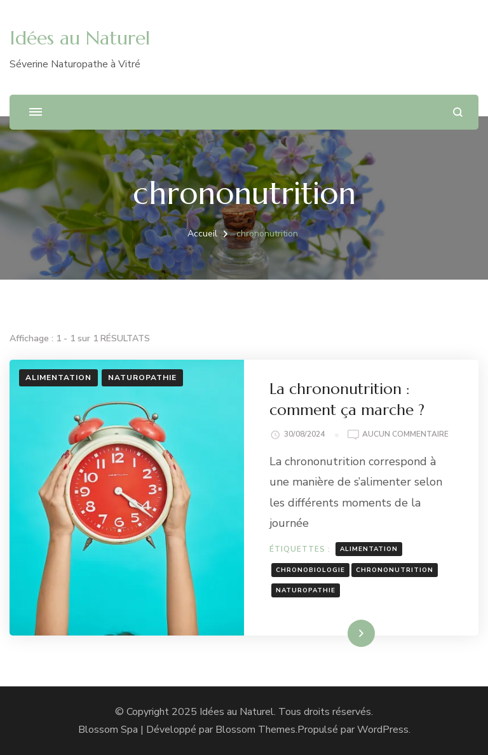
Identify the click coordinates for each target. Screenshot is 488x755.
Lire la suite (340, 633)
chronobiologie (310, 570)
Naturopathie (142, 377)
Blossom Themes (255, 730)
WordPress (383, 730)
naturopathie (306, 590)
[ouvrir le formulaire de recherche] (458, 112)
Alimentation (58, 377)
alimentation (369, 549)
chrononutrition (394, 570)
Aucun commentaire (405, 435)
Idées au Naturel (80, 38)
